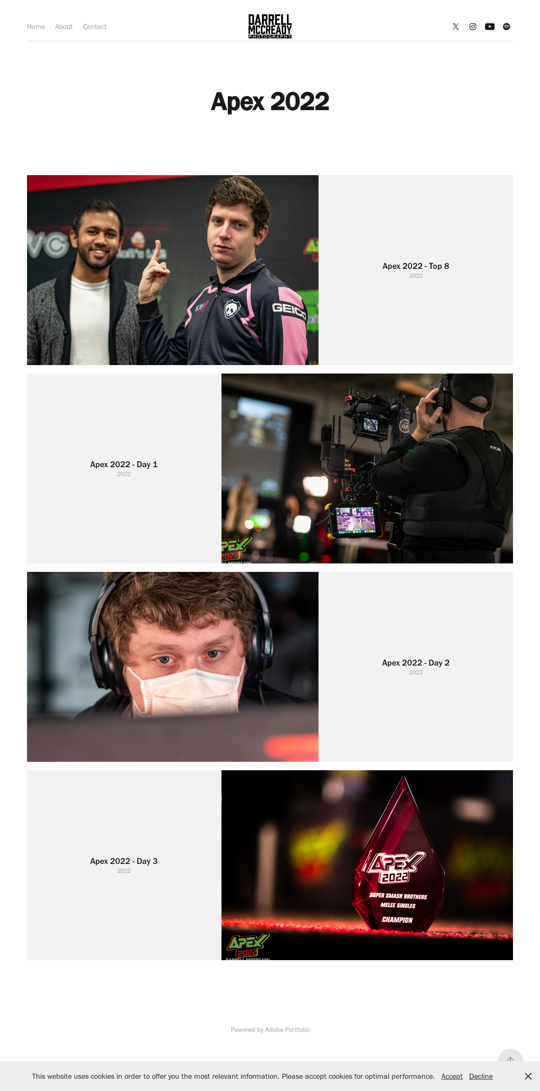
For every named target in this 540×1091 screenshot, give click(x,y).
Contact (94, 26)
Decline (481, 1076)
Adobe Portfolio (287, 1030)
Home (36, 26)
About (64, 26)
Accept (452, 1076)
